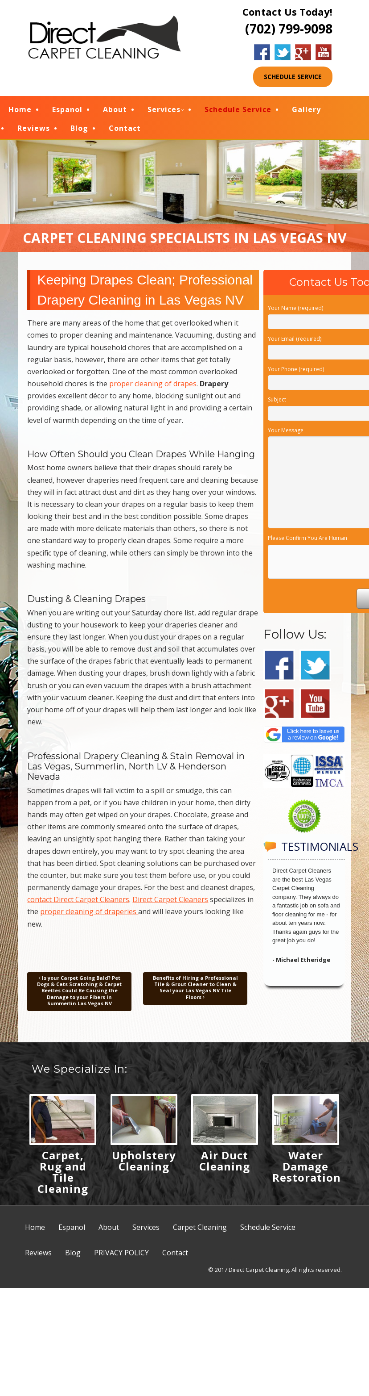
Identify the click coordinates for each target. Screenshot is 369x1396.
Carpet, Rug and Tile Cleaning (62, 1175)
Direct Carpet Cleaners (170, 902)
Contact (125, 129)
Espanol (67, 111)
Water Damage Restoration (306, 1169)
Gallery (306, 111)
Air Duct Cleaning (224, 1164)
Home (20, 111)
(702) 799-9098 (288, 28)
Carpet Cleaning (200, 1230)
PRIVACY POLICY (121, 1256)
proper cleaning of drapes (153, 387)
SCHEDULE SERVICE (293, 76)
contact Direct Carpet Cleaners (78, 902)
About (115, 111)
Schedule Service (238, 111)
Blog (79, 129)
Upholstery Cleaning (144, 1164)
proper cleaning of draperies (89, 915)
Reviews (33, 129)
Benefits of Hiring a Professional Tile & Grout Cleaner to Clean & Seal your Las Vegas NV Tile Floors (195, 990)
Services (164, 111)
